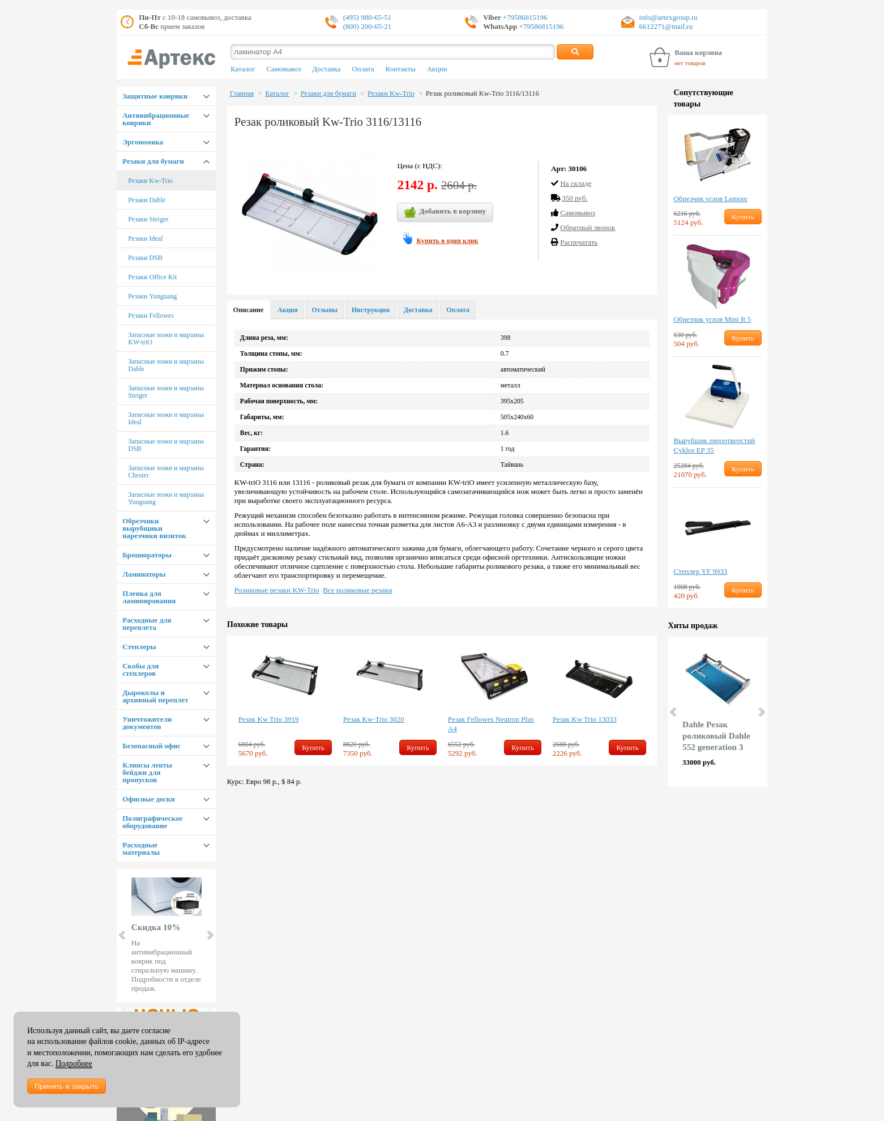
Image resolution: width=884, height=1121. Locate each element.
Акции (437, 69)
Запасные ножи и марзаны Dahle (166, 365)
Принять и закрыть (67, 1086)
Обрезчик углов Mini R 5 (712, 319)
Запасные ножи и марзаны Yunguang (166, 498)
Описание (248, 310)
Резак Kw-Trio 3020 (373, 719)
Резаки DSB (145, 258)
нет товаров (690, 62)
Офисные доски (148, 799)
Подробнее (73, 1063)
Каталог (242, 69)
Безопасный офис (151, 745)
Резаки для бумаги (153, 161)
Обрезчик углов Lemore (710, 198)
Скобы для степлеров (140, 669)
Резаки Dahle (146, 200)
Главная (242, 93)
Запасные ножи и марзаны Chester (166, 471)
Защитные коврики (154, 96)
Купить (313, 747)
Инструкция (371, 310)
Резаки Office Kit (152, 277)
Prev (123, 935)
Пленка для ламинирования (149, 597)
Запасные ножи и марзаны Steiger (166, 391)
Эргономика (142, 142)
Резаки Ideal (145, 238)
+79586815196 (524, 17)
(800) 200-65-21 (367, 26)
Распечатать (578, 242)
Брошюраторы (147, 555)
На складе (575, 183)
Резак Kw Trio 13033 (585, 719)
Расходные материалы (141, 848)
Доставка (326, 69)
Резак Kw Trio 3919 (268, 719)
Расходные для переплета (146, 624)
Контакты (401, 69)
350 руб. (574, 198)
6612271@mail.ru (666, 26)
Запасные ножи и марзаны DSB (166, 445)
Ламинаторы (143, 574)
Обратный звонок (587, 227)
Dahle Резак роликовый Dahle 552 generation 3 (716, 735)
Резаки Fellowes (151, 315)
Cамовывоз (577, 212)
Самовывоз (283, 69)
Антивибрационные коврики (155, 119)
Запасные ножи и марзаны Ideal (166, 418)
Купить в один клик (447, 241)
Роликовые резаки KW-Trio (276, 590)
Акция (287, 310)
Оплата (363, 69)
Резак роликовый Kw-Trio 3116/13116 (482, 93)
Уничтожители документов (147, 723)
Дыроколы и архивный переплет (155, 696)
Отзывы (325, 310)
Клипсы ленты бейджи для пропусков (147, 772)
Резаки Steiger (148, 219)
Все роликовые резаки (357, 590)
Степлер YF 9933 (700, 571)
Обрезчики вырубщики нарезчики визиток (154, 528)
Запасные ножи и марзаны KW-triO (166, 338)
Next (209, 935)
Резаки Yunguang (152, 296)
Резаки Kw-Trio (150, 181)
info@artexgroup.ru (668, 17)
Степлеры (139, 646)
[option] (285, 700)
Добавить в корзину (445, 212)
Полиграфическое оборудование (152, 822)
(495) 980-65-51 (367, 17)
